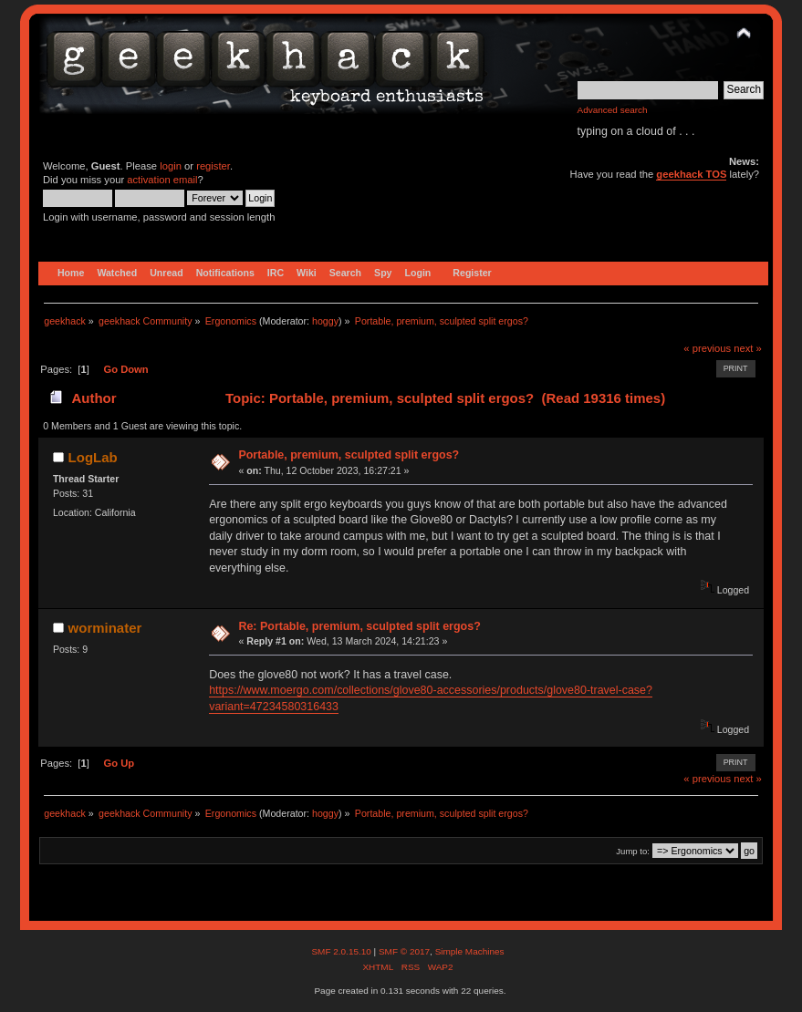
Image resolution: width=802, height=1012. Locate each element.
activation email (162, 179)
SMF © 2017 (404, 951)
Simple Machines (470, 951)
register (213, 165)
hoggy (325, 320)
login (171, 165)
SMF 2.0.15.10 (342, 951)
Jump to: (633, 851)
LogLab (93, 457)
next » (748, 348)
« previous (707, 348)
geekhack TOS (691, 174)
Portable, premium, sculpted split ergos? (348, 455)
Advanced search (613, 110)
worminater (105, 627)
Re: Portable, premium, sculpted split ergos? (359, 626)
